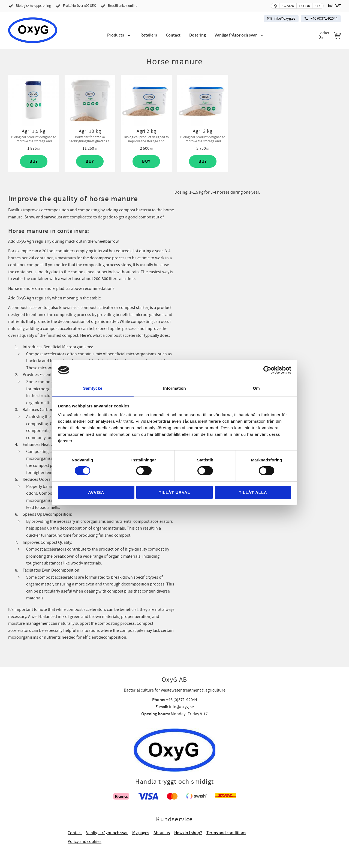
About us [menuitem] (162, 833)
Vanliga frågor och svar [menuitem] (236, 35)
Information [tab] (174, 388)
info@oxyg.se (284, 18)
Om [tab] (256, 388)
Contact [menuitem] (173, 35)
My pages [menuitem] (140, 833)
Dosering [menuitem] (197, 35)
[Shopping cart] (329, 35)
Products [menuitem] (115, 35)
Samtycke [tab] (93, 388)
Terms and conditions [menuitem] (226, 833)
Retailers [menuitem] (148, 35)
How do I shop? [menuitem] (188, 833)
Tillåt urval (174, 492)
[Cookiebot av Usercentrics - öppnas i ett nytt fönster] (267, 370)
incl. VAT (334, 5)
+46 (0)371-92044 (324, 18)
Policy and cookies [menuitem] (84, 841)
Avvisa (96, 492)
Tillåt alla (253, 492)
